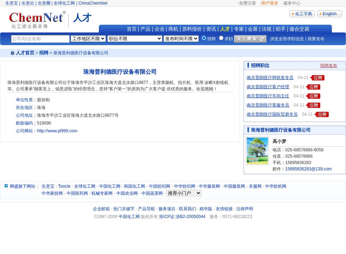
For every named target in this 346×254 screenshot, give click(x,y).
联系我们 (187, 208)
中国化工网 (109, 186)
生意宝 (11, 3)
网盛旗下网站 (22, 186)
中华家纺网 (52, 193)
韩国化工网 (134, 186)
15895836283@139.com (308, 169)
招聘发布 (328, 65)
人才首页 (25, 52)
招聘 (43, 52)
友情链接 (224, 208)
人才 (225, 29)
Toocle (64, 186)
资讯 (211, 29)
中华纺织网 (184, 186)
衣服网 (255, 186)
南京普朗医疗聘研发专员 (270, 77)
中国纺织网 (159, 186)
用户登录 (269, 3)
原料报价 (192, 29)
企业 (160, 29)
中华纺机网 (275, 186)
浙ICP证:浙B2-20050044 (182, 216)
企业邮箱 (101, 208)
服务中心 (292, 3)
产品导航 (146, 208)
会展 (253, 29)
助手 (281, 29)
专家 (239, 29)
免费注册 (247, 3)
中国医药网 (77, 193)
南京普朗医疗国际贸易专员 (272, 114)
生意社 (28, 3)
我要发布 (316, 38)
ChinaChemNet (92, 3)
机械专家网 (102, 193)
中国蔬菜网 (152, 193)
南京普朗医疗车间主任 (268, 95)
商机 (173, 29)
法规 (267, 29)
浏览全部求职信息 (287, 38)
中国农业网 (127, 193)
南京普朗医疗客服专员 (268, 105)
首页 (132, 29)
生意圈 (44, 3)
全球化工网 (64, 3)
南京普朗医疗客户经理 (268, 86)
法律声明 (244, 208)
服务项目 (167, 208)
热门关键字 (124, 208)
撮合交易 (299, 29)
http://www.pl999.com (57, 130)
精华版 (205, 208)
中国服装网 (234, 186)
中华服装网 (209, 186)
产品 (145, 29)
